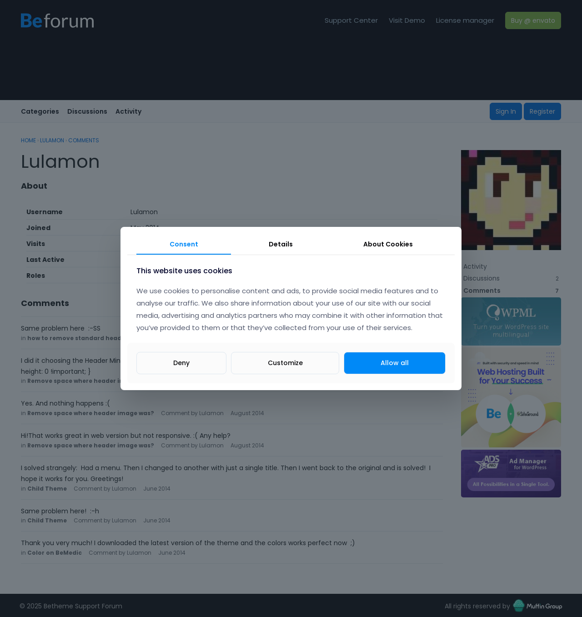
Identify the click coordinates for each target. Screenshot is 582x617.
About (388, 244)
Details (281, 244)
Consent (184, 244)
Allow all (395, 362)
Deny (181, 362)
